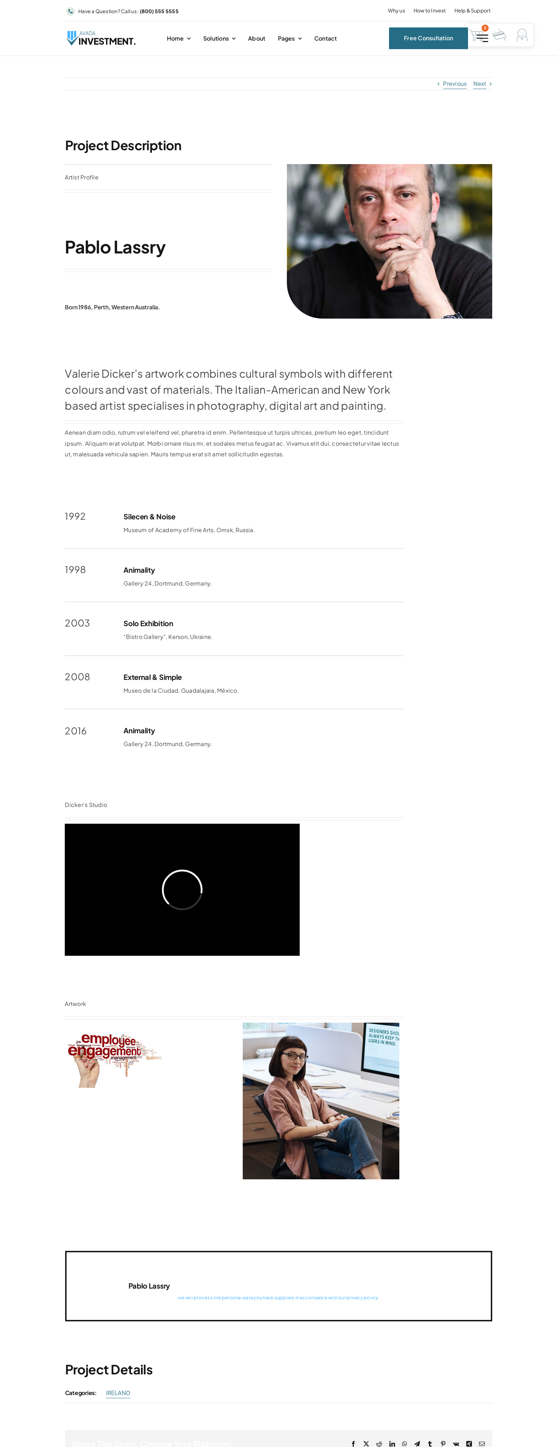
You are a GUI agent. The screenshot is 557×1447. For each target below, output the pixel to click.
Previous (455, 83)
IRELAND (118, 1392)
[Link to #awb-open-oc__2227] (482, 40)
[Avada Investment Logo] (101, 35)
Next (480, 83)
